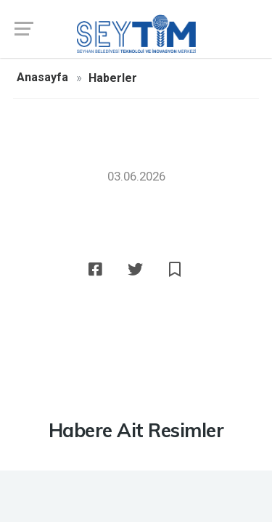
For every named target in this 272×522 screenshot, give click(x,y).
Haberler (112, 78)
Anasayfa (42, 77)
